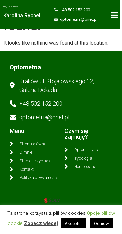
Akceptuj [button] (73, 223)
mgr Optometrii (11, 6)
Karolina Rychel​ (21, 15)
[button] (116, 14)
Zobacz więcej (41, 223)
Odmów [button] (101, 223)
